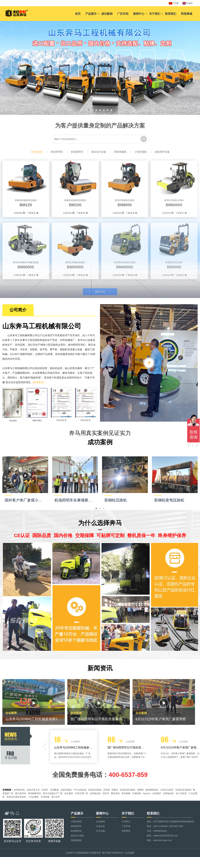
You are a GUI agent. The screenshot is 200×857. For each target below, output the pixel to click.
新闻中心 (138, 13)
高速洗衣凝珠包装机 (16, 811)
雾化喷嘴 (126, 807)
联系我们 (170, 13)
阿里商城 (186, 13)
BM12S (26, 202)
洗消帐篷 (54, 804)
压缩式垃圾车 (167, 804)
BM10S (75, 202)
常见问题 (100, 831)
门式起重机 (33, 811)
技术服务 (68, 807)
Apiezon (147, 807)
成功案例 (106, 13)
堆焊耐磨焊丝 (34, 807)
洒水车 (106, 807)
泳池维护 (156, 807)
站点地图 (129, 853)
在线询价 (18, 213)
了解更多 (31, 213)
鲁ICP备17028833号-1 (113, 853)
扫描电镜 (136, 807)
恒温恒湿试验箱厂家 (185, 804)
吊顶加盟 (45, 811)
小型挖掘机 (140, 151)
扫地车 (45, 804)
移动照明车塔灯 (21, 344)
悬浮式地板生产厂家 (52, 807)
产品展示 (91, 13)
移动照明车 (57, 151)
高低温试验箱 (94, 804)
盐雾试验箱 (66, 804)
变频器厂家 (7, 807)
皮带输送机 (19, 804)
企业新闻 (100, 821)
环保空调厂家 (81, 807)
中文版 (174, 3)
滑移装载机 (120, 151)
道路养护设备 (162, 151)
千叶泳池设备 (79, 804)
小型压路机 (36, 151)
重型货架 (115, 807)
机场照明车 (77, 151)
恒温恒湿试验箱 (127, 804)
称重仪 (115, 804)
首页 (78, 13)
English (187, 3)
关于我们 (154, 13)
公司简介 (126, 821)
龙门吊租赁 (181, 807)
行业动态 (100, 826)
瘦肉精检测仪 (152, 804)
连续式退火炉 (33, 804)
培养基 (106, 804)
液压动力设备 (98, 151)
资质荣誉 (126, 831)
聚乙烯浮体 (20, 807)
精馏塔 (140, 804)
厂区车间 (122, 13)
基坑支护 (55, 811)
